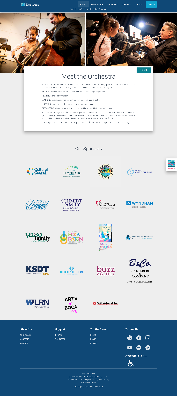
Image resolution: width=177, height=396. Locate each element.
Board (93, 339)
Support (126, 4)
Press (93, 335)
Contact (139, 4)
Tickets (151, 4)
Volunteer (60, 339)
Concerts (24, 339)
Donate (171, 164)
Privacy (93, 343)
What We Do (96, 4)
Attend (83, 4)
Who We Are (112, 4)
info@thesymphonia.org (98, 379)
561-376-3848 (81, 379)
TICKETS (143, 70)
